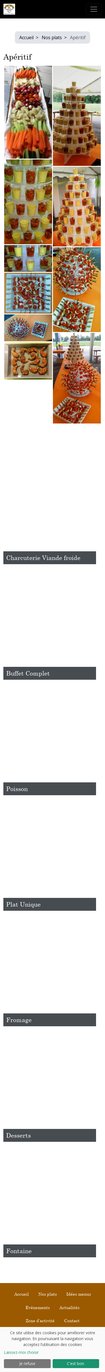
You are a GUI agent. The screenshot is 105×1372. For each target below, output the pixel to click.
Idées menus (78, 1293)
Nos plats (52, 37)
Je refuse (27, 1363)
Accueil (26, 37)
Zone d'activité (40, 1320)
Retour (10, 435)
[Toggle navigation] (94, 9)
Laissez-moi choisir (21, 1352)
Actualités (69, 1307)
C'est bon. (76, 1363)
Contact (72, 1320)
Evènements (37, 1307)
